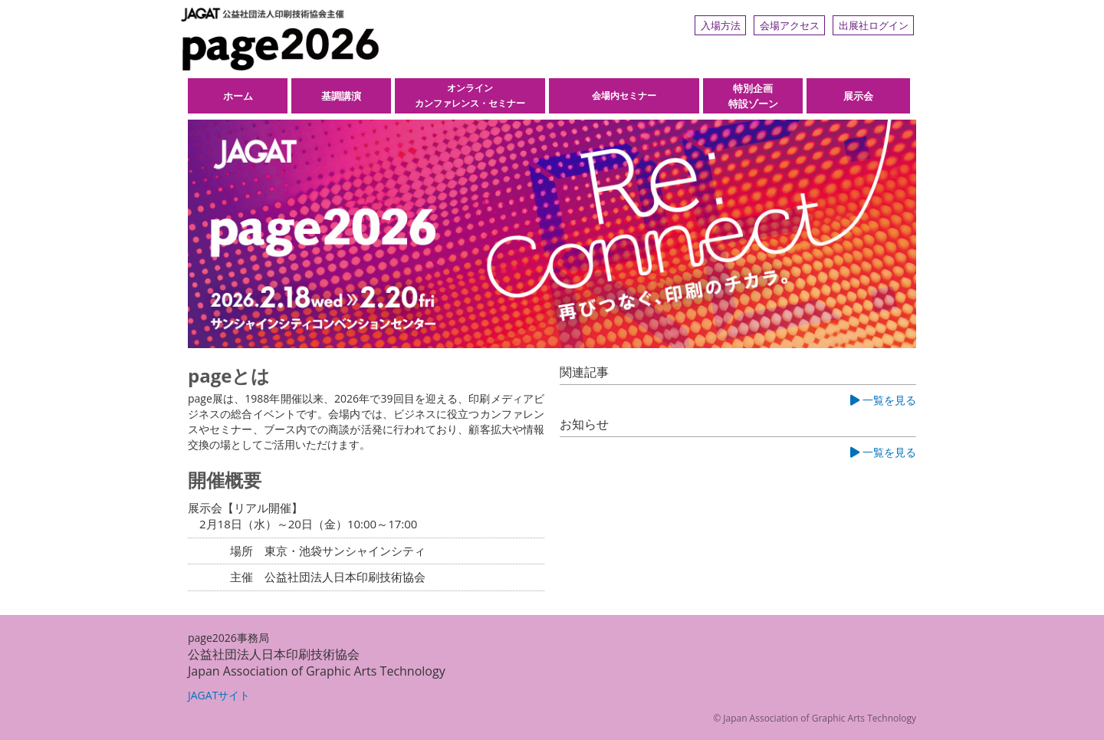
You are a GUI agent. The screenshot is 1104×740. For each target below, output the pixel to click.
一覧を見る (883, 400)
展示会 (858, 96)
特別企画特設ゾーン (753, 95)
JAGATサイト (219, 695)
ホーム (238, 96)
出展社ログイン (874, 25)
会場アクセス (790, 25)
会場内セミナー (624, 95)
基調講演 (341, 96)
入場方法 (721, 25)
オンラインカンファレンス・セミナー (470, 95)
